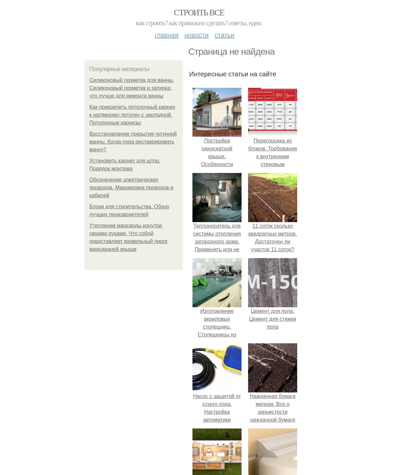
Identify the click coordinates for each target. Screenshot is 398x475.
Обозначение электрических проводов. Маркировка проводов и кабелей (131, 187)
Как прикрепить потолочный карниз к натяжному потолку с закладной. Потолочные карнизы (132, 114)
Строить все (199, 12)
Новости (196, 35)
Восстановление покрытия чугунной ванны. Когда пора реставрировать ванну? (133, 141)
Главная (166, 35)
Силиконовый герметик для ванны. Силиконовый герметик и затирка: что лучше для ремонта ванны (131, 88)
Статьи (224, 35)
